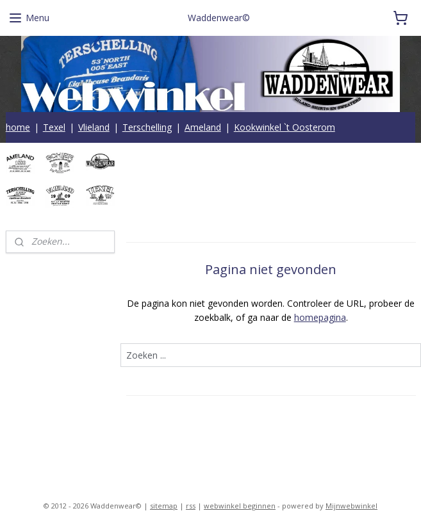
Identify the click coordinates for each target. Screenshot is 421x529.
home (18, 127)
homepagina (319, 318)
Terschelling (147, 127)
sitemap (163, 505)
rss (190, 505)
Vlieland (94, 127)
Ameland (203, 127)
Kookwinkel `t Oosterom (284, 127)
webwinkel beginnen (240, 505)
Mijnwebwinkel (351, 505)
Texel (54, 127)
